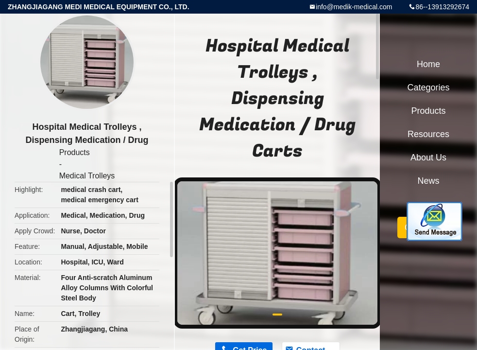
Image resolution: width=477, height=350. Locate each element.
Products (74, 152)
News (428, 181)
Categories (428, 87)
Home (428, 64)
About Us (428, 157)
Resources (428, 134)
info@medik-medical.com (354, 7)
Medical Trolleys (87, 176)
